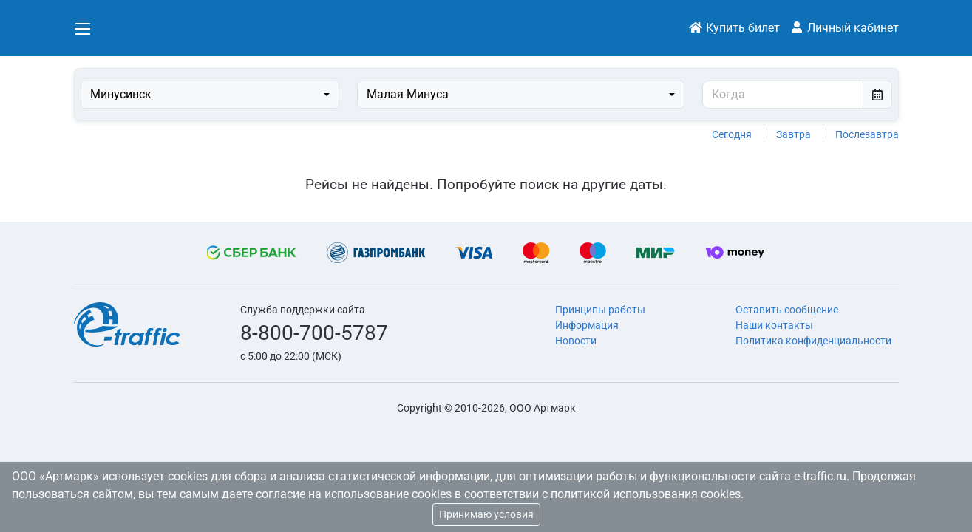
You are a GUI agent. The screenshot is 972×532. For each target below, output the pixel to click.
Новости (576, 341)
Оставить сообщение (786, 310)
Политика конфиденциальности (813, 341)
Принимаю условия (486, 514)
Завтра (793, 134)
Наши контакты (774, 325)
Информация (587, 325)
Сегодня (732, 134)
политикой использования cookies (646, 494)
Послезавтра (867, 134)
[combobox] (210, 95)
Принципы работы (600, 310)
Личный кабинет (844, 28)
